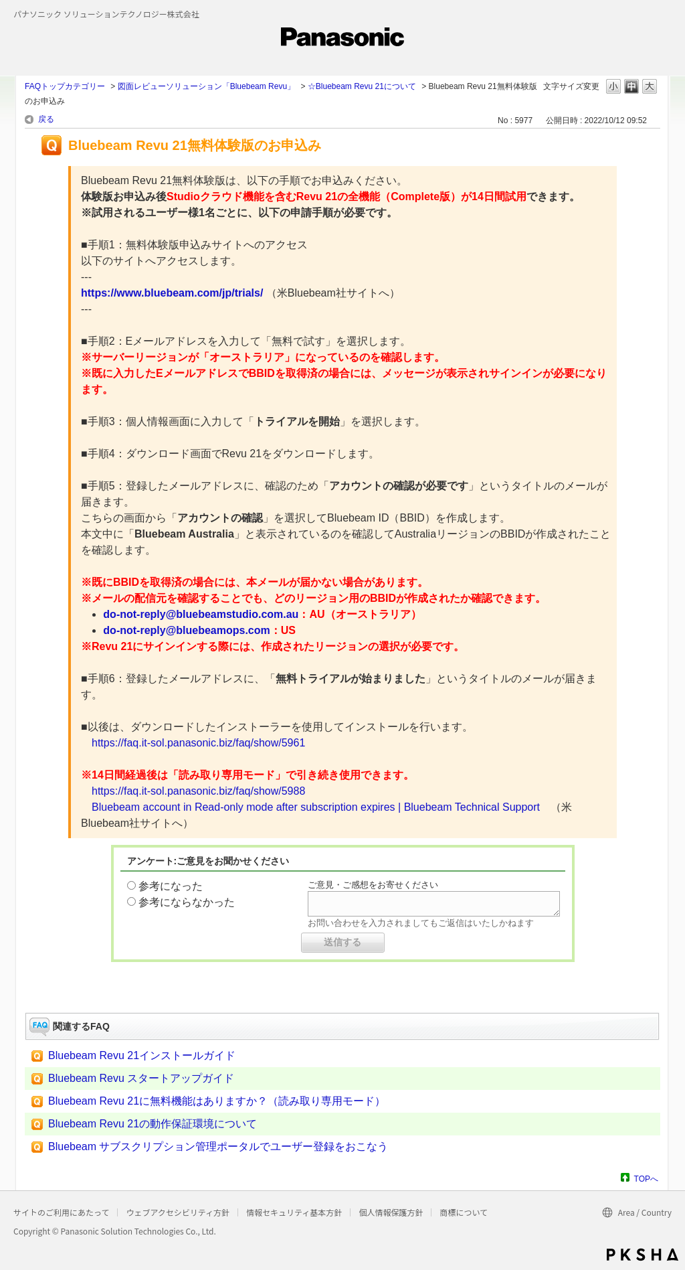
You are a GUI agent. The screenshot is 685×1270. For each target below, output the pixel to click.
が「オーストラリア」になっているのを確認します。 (316, 357)
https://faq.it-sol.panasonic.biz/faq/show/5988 (198, 791)
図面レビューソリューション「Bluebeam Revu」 (206, 86)
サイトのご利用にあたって (61, 1212)
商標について (463, 1212)
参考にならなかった (186, 902)
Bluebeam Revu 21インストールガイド (141, 1055)
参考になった (170, 886)
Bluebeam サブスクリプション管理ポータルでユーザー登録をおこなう (218, 1146)
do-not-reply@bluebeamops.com (186, 630)
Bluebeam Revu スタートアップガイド (141, 1078)
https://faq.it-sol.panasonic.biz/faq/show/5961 (198, 742)
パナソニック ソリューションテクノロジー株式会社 (106, 13)
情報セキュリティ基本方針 (294, 1212)
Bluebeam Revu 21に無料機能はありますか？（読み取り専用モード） (216, 1101)
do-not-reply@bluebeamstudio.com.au (200, 614)
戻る (46, 119)
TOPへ (646, 1178)
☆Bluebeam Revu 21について (362, 86)
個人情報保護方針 (391, 1212)
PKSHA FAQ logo (642, 1254)
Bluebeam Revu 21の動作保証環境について (152, 1123)
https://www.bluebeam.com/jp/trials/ (172, 293)
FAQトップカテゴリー (65, 86)
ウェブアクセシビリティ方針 (177, 1212)
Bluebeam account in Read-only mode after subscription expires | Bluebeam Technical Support (316, 807)
